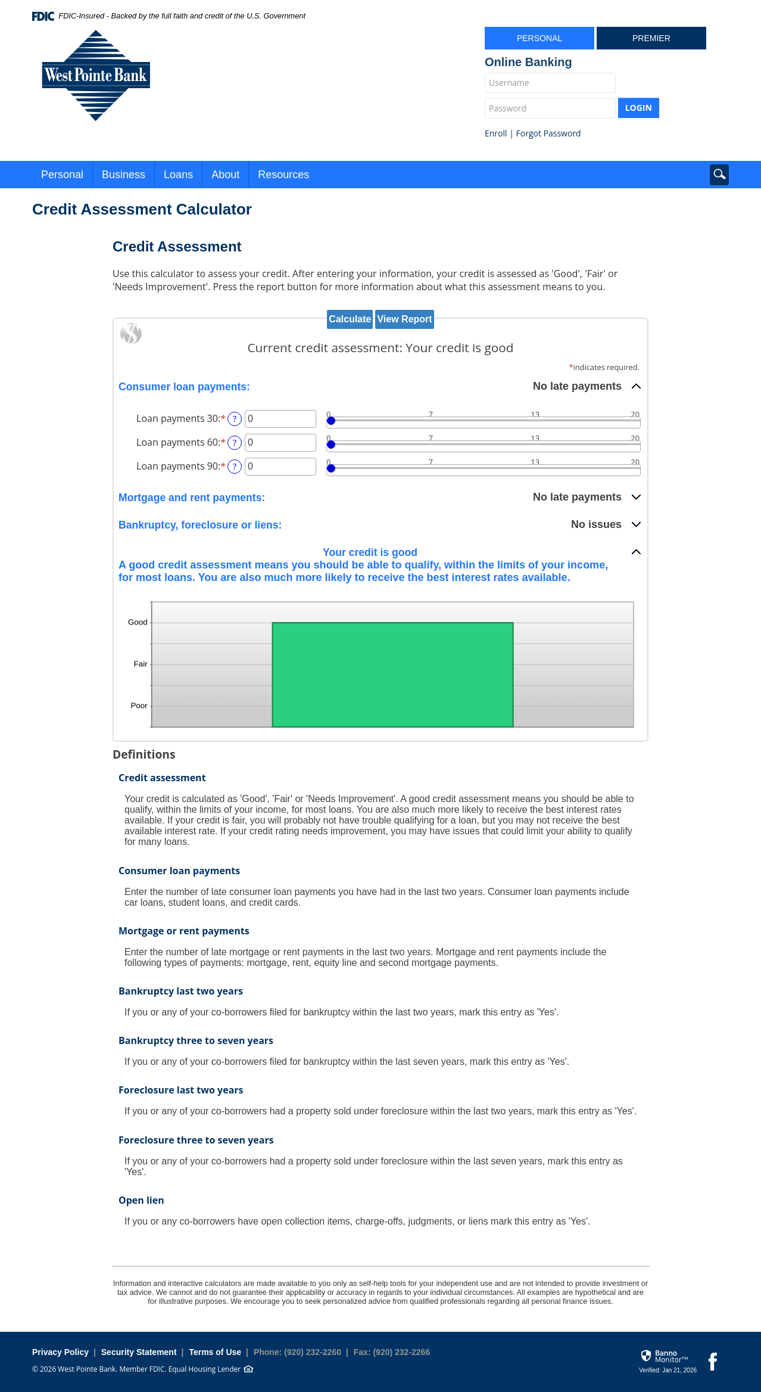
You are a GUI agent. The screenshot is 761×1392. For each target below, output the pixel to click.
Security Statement (139, 1352)
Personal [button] (62, 175)
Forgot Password (548, 133)
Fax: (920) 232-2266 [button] (392, 1352)
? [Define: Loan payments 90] (234, 466)
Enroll (496, 133)
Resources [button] (283, 175)
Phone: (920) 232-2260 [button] (297, 1352)
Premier (651, 38)
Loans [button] (178, 175)
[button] (380, 386)
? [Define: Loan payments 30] (234, 418)
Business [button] (123, 175)
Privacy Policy (60, 1352)
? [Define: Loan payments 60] (234, 442)
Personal (539, 38)
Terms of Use (215, 1352)
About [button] (225, 175)
